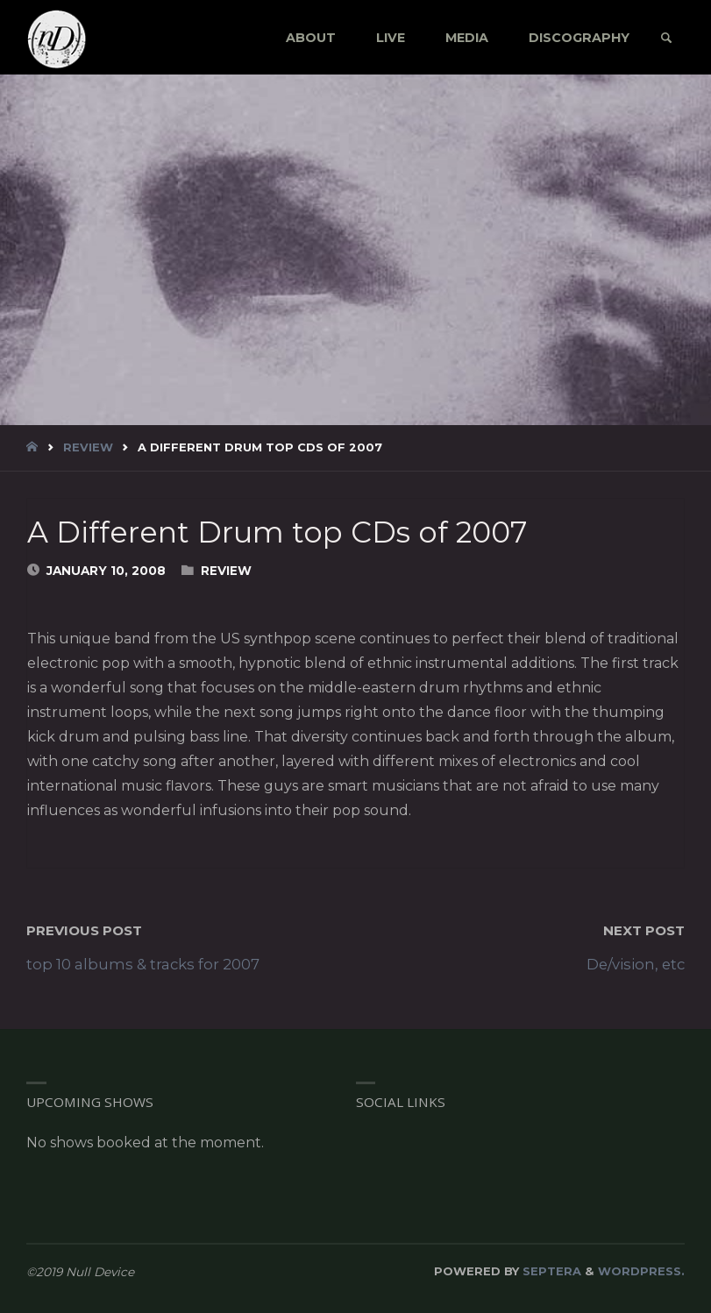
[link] (666, 38)
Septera (550, 1271)
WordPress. (641, 1271)
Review (88, 447)
